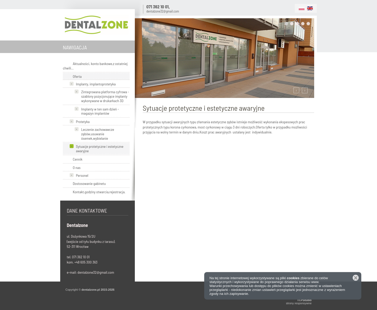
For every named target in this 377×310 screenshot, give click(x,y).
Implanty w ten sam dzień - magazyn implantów (100, 111)
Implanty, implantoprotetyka (96, 84)
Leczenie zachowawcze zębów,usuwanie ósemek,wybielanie (97, 134)
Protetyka (83, 121)
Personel (82, 175)
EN (310, 8)
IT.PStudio (305, 300)
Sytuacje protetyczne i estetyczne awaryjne (99, 148)
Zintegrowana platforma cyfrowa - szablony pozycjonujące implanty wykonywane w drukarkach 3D (105, 96)
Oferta (77, 76)
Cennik (77, 159)
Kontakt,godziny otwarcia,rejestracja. (99, 192)
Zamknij (356, 278)
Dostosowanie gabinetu (89, 183)
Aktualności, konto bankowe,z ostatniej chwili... (95, 65)
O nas (77, 167)
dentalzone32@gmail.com (162, 11)
